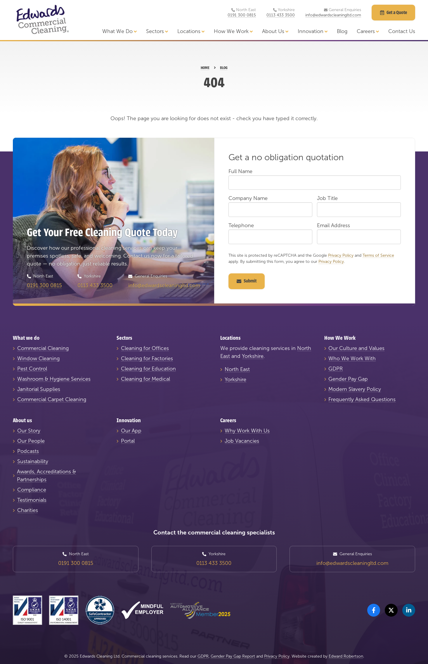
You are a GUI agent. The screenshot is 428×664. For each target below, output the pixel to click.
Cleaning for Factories (147, 358)
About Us (275, 31)
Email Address (333, 225)
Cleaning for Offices (145, 348)
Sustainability (32, 461)
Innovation (313, 31)
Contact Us (401, 31)
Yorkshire (253, 356)
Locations (191, 31)
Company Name (248, 198)
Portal (128, 441)
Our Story (28, 431)
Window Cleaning (38, 358)
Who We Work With (352, 358)
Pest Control (32, 369)
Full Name (240, 171)
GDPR (335, 369)
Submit (247, 281)
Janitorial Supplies (38, 389)
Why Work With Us (247, 431)
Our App (131, 431)
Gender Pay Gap (348, 379)
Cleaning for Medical (145, 379)
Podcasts (28, 451)
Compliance (31, 490)
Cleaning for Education (148, 369)
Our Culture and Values (356, 348)
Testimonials (31, 500)
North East (237, 369)
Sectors (157, 31)
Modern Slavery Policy (354, 389)
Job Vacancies (242, 441)
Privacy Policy (341, 255)
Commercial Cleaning (43, 348)
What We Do (119, 31)
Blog (342, 31)
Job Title (327, 198)
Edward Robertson (346, 656)
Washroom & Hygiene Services (54, 379)
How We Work (233, 31)
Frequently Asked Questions (362, 399)
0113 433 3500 (280, 15)
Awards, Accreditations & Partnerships (46, 475)
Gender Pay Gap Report (233, 656)
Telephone (241, 225)
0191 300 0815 (242, 15)
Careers (368, 31)
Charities (27, 510)
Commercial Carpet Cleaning (51, 399)
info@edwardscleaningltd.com (333, 15)
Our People (31, 441)
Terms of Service (378, 255)
